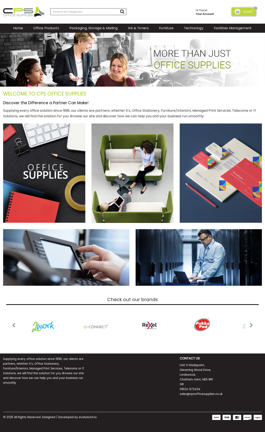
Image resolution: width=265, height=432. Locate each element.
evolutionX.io (88, 417)
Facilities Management (233, 28)
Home (18, 28)
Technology (194, 28)
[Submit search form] (122, 11)
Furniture (166, 28)
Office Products (46, 28)
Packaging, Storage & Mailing (93, 28)
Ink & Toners (138, 28)
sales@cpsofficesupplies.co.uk (201, 394)
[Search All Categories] (88, 11)
